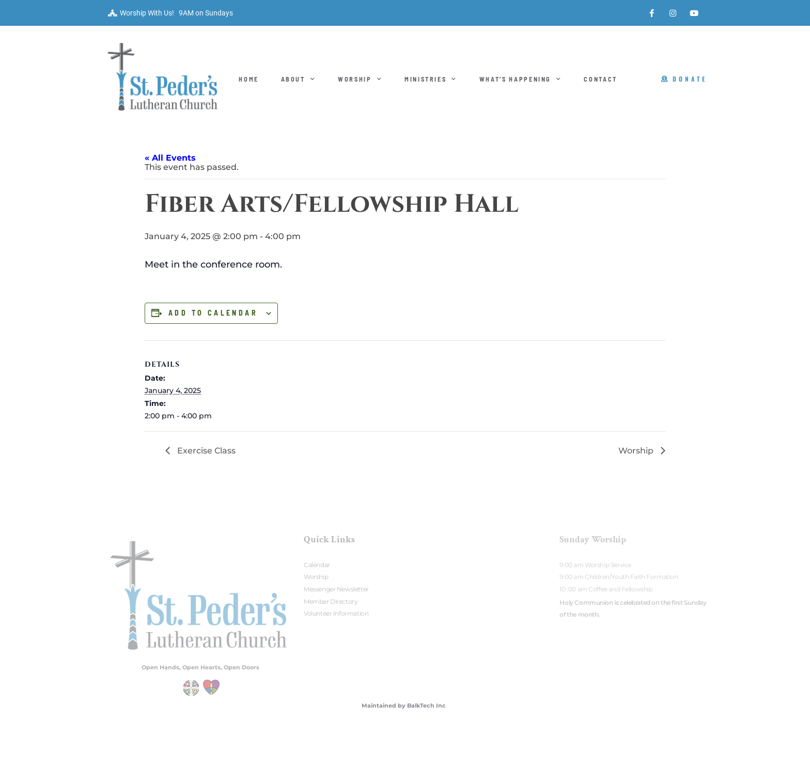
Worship (360, 79)
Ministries (430, 79)
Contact (600, 79)
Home (249, 79)
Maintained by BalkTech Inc (404, 705)
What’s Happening (520, 79)
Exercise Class (205, 451)
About (298, 79)
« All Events (170, 158)
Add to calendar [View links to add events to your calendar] (213, 313)
